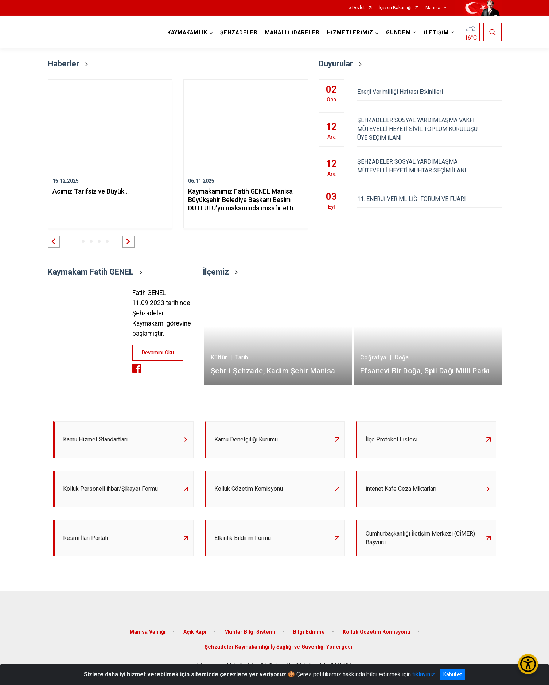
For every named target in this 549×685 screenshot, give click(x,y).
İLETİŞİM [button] (436, 33)
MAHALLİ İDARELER (292, 33)
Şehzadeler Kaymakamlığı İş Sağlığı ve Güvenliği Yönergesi (278, 647)
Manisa (432, 7)
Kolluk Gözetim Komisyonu (376, 632)
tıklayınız (423, 674)
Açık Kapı (194, 632)
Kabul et (452, 674)
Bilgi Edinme (309, 632)
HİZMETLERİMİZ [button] (350, 33)
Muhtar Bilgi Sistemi (249, 632)
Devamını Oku (158, 352)
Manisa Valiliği (147, 632)
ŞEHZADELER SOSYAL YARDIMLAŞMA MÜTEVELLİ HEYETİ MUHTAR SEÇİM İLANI (429, 166)
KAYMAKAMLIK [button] (187, 33)
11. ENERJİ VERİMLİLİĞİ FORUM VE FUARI (429, 198)
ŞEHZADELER (239, 33)
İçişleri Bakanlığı (395, 7)
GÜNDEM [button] (398, 33)
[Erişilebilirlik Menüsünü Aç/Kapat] (528, 664)
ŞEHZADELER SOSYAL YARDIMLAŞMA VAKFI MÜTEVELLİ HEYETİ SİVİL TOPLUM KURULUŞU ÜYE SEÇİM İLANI (429, 129)
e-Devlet (357, 7)
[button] (54, 242)
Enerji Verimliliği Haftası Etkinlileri (429, 91)
